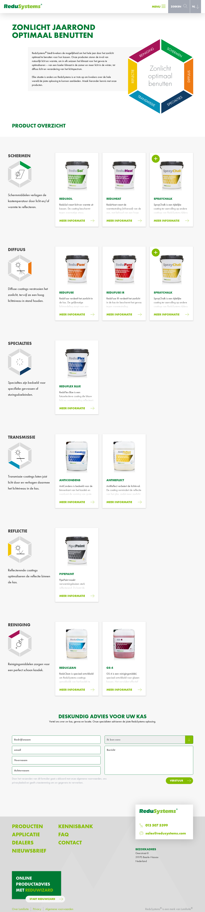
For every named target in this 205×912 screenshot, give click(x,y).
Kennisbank (75, 826)
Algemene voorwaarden (59, 909)
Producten (27, 826)
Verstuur (176, 780)
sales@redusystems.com (165, 833)
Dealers (23, 842)
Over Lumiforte (20, 909)
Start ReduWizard (42, 899)
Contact (70, 842)
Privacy (37, 909)
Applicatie (26, 834)
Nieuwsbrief (29, 850)
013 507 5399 (156, 825)
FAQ (63, 834)
